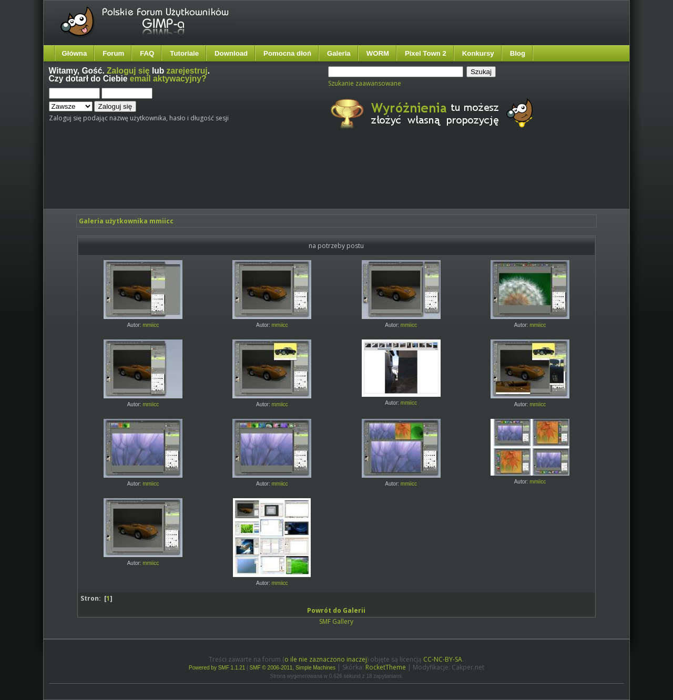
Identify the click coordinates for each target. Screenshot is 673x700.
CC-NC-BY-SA (442, 659)
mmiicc (150, 325)
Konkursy (478, 53)
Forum (113, 53)
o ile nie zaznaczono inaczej (325, 659)
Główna (74, 53)
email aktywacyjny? (168, 78)
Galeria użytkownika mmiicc (126, 221)
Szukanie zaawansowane (364, 83)
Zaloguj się (128, 70)
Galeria (339, 53)
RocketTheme (385, 667)
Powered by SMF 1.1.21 (217, 668)
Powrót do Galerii (336, 610)
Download (231, 53)
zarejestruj (187, 70)
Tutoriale (184, 53)
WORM (377, 53)
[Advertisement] (246, 177)
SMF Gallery (336, 621)
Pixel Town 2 (425, 53)
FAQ (147, 53)
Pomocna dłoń (287, 53)
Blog (517, 53)
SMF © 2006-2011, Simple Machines (293, 668)
